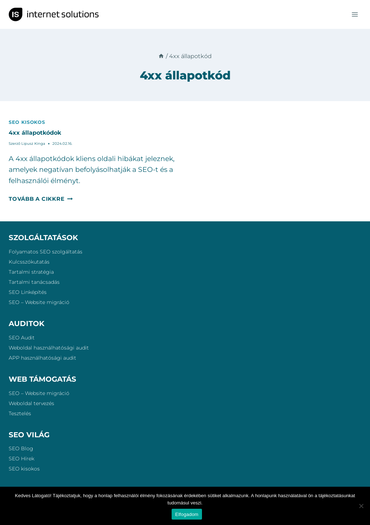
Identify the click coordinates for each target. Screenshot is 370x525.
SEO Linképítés (28, 292)
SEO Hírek (21, 458)
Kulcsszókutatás (29, 262)
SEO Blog (21, 448)
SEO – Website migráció (39, 302)
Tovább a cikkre (41, 198)
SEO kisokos (27, 122)
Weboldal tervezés (31, 403)
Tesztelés (20, 413)
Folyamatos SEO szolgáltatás (45, 251)
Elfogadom (186, 514)
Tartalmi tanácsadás (34, 282)
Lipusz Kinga (33, 143)
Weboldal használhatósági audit (49, 347)
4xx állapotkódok (35, 132)
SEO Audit (22, 337)
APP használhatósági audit (42, 358)
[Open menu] (354, 14)
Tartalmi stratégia (31, 272)
